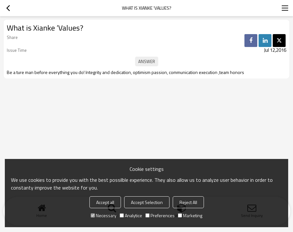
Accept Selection (147, 202)
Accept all (105, 202)
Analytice (131, 215)
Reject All (188, 202)
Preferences (160, 215)
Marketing (190, 215)
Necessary (103, 215)
